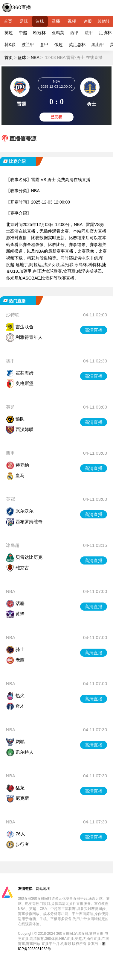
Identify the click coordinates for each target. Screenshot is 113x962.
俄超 (58, 44)
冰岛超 (12, 545)
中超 (23, 32)
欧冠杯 (39, 32)
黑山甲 (97, 44)
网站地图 (43, 889)
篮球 (40, 21)
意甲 (44, 44)
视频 (72, 21)
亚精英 (58, 32)
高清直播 (94, 330)
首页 (8, 21)
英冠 (10, 499)
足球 (24, 21)
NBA (35, 57)
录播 (56, 21)
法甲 (89, 32)
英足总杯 (77, 44)
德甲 (10, 360)
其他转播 (103, 23)
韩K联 (10, 44)
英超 (8, 32)
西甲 (74, 32)
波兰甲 (28, 44)
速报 (87, 21)
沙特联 (12, 314)
